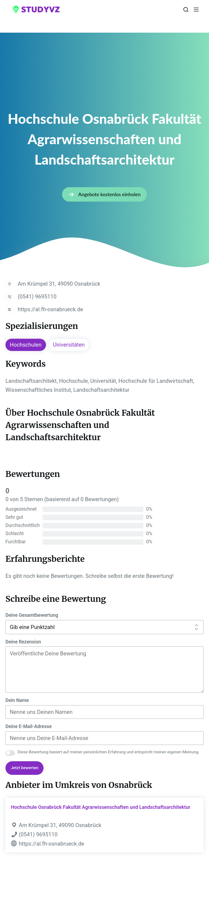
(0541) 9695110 (37, 296)
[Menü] (196, 9)
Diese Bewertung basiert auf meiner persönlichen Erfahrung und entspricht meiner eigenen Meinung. (108, 752)
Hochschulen (26, 344)
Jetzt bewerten (24, 767)
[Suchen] (185, 9)
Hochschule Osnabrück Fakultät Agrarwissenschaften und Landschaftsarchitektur (100, 807)
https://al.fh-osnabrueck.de (50, 309)
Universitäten (69, 344)
